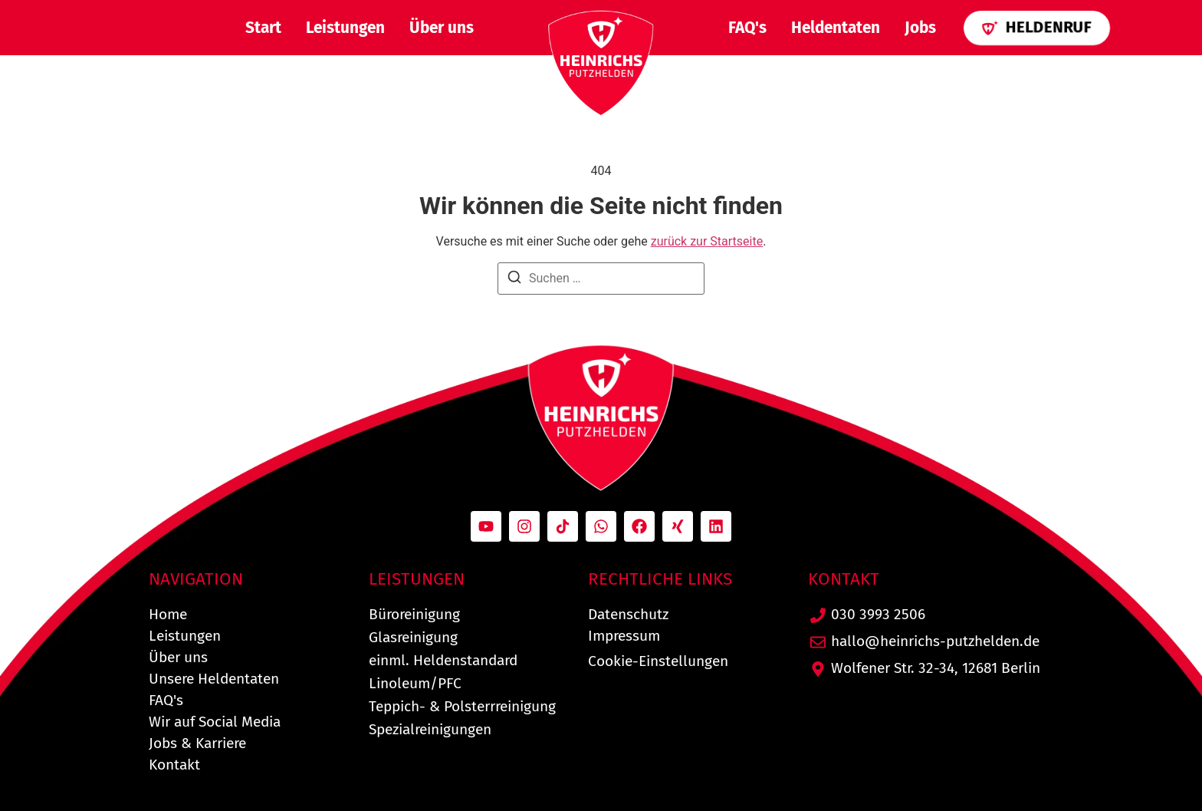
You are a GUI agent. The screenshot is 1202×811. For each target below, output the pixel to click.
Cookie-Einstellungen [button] (658, 661)
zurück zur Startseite (707, 241)
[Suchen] (514, 279)
